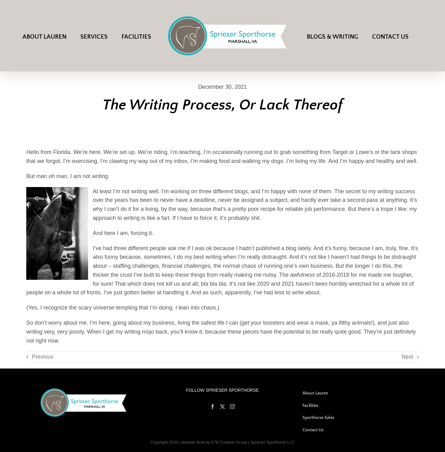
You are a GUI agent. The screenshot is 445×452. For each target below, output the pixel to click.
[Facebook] (212, 406)
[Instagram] (232, 406)
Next (407, 357)
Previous (42, 357)
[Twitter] (222, 406)
